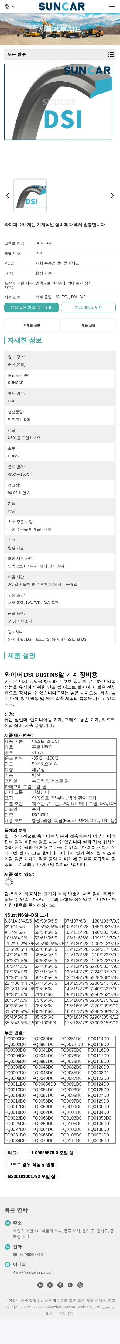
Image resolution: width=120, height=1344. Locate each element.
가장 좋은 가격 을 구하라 (32, 307)
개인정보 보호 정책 (21, 1300)
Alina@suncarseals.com (33, 1272)
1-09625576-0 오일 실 (52, 1152)
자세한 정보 (31, 325)
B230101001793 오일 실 (31, 1176)
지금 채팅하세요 (88, 307)
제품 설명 (88, 325)
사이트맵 (48, 1300)
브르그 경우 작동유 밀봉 (31, 1164)
